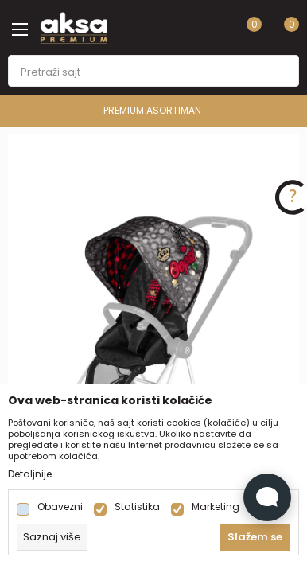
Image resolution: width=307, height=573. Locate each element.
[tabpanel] (153, 352)
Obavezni (60, 507)
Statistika (137, 507)
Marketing (215, 507)
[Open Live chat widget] (267, 497)
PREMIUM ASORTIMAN (152, 110)
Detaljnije (30, 474)
